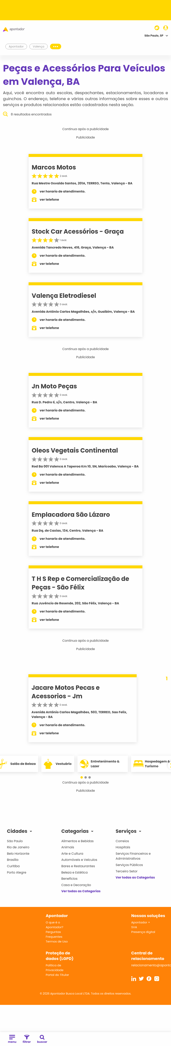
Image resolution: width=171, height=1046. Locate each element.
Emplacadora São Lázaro (71, 514)
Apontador (16, 46)
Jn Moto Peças (54, 386)
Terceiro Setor (126, 871)
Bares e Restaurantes (78, 866)
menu (12, 1039)
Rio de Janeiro (18, 847)
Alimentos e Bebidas (77, 841)
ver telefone (49, 199)
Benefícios (69, 878)
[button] (81, 777)
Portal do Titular (57, 975)
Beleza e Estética (74, 872)
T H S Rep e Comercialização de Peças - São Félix (80, 583)
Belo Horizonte (18, 853)
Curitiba (13, 866)
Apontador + (140, 922)
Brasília (12, 859)
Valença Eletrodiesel (64, 295)
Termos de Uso (57, 941)
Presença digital (143, 932)
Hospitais (123, 847)
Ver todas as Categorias (81, 891)
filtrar (27, 1039)
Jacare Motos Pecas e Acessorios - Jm (66, 692)
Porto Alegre (16, 872)
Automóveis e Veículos (79, 859)
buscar (42, 1039)
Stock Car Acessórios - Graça (78, 231)
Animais (67, 847)
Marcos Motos (54, 167)
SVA (134, 927)
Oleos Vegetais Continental (75, 450)
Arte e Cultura (72, 853)
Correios (122, 841)
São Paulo (15, 841)
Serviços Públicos (129, 865)
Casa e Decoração (76, 885)
